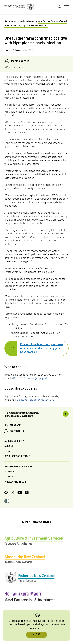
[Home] (6, 21)
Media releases (27, 21)
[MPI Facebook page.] (6, 493)
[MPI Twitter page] (12, 493)
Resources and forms (17, 456)
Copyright (10, 477)
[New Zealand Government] (36, 414)
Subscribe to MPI (14, 441)
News (13, 21)
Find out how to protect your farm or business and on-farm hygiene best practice (41, 348)
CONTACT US (17, 431)
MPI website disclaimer (18, 467)
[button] (6, 501)
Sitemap (9, 472)
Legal (7, 451)
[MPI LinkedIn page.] (27, 493)
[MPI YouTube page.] (19, 493)
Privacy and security (17, 482)
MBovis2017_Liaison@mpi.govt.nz (30, 378)
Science (8, 446)
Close (36, 635)
